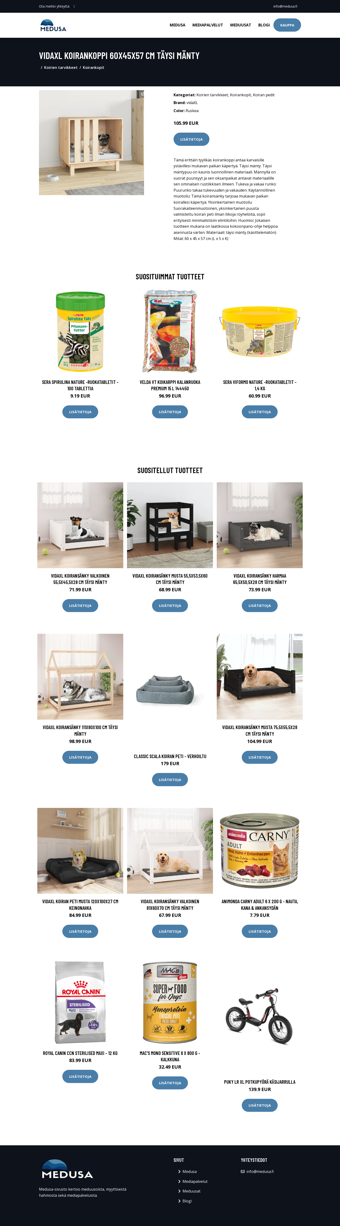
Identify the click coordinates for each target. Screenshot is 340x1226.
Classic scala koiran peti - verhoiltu (170, 756)
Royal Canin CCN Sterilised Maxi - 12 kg (80, 1053)
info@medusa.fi (285, 6)
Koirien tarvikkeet (61, 67)
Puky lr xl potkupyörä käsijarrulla (259, 1082)
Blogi (264, 25)
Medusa (177, 25)
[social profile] (74, 6)
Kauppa (287, 25)
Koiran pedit (264, 94)
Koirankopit (93, 67)
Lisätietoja (191, 139)
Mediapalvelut (207, 25)
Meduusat (240, 25)
